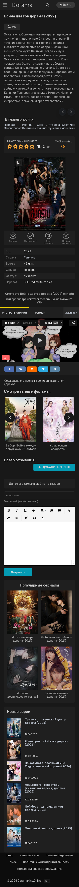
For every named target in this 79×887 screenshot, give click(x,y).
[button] (62, 112)
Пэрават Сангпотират (13, 126)
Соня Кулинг (41, 126)
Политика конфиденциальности (46, 862)
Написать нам (29, 855)
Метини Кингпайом (29, 126)
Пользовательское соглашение (39, 869)
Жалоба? (71, 312)
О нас (9, 855)
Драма (12, 26)
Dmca (13, 862)
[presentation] (10, 418)
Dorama (22, 5)
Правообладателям (59, 855)
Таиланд (29, 257)
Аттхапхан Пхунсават (54, 126)
